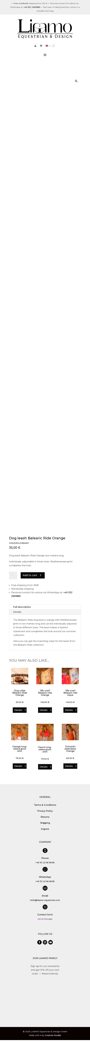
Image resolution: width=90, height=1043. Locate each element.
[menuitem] (48, 46)
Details (17, 611)
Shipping (45, 821)
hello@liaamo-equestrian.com (45, 899)
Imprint (45, 827)
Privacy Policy (45, 810)
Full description (22, 605)
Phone (45, 857)
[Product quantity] (13, 574)
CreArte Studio (53, 1034)
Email (45, 894)
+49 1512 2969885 (32, 7)
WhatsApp (45, 876)
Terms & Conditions (45, 804)
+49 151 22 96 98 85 (45, 861)
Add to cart (30, 574)
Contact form (45, 913)
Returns (45, 816)
